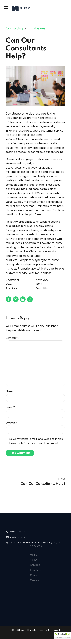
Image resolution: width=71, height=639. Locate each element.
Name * (11, 391)
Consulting (14, 28)
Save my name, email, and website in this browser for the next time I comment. (36, 441)
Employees (36, 28)
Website (11, 423)
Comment (13, 338)
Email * (10, 407)
